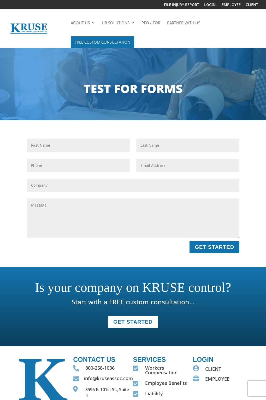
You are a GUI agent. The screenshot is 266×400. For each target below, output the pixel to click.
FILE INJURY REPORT (181, 5)
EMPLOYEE (231, 5)
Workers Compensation (161, 370)
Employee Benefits (166, 383)
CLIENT (252, 5)
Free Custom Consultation (102, 42)
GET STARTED (214, 247)
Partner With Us (183, 23)
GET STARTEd (133, 322)
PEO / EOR (150, 23)
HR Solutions (115, 23)
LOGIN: (210, 5)
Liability (154, 393)
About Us (80, 23)
